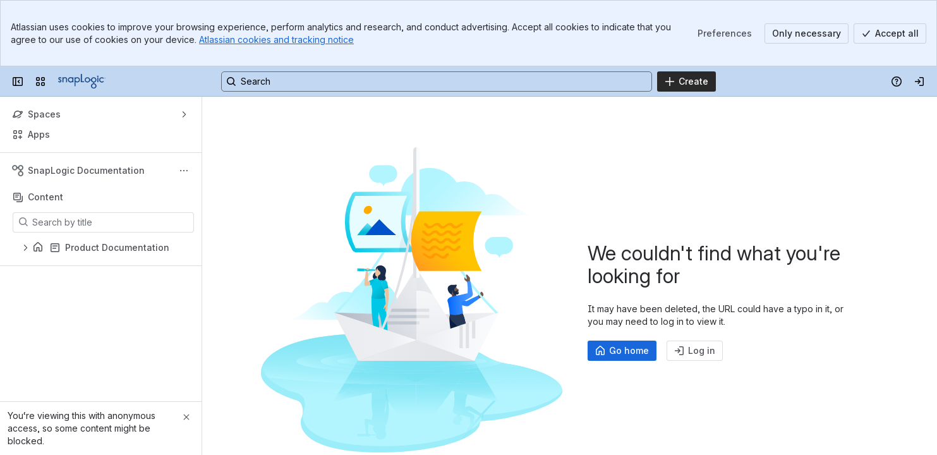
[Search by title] (110, 222)
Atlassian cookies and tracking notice (276, 39)
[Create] (686, 81)
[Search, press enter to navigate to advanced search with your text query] (436, 81)
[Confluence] (82, 81)
